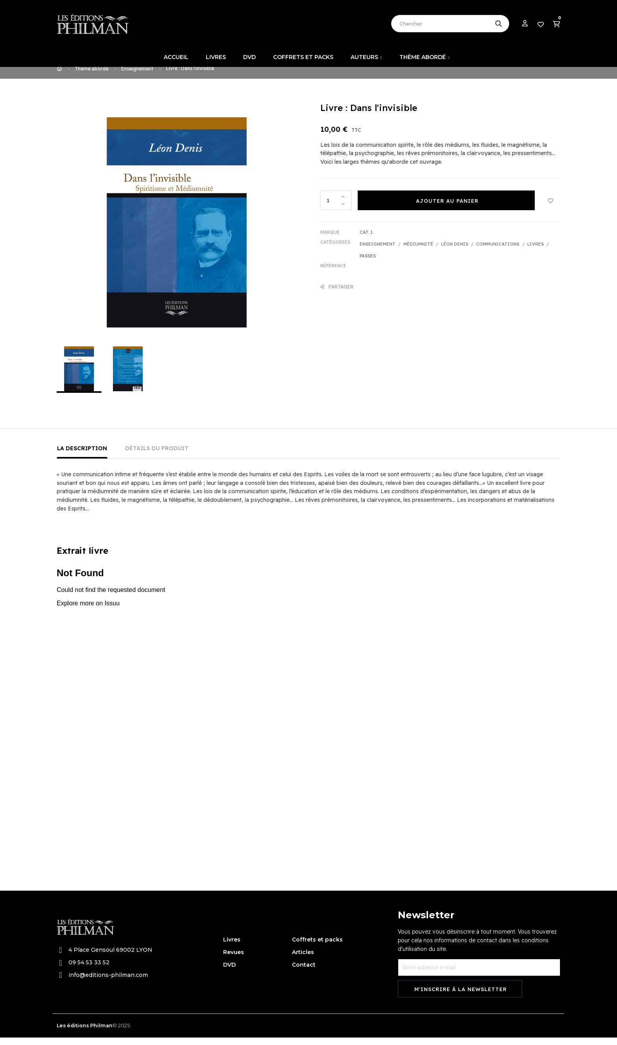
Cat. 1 (366, 239)
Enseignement (377, 251)
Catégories (335, 249)
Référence (333, 273)
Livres (535, 251)
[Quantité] (336, 208)
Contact (304, 972)
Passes (368, 263)
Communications (497, 251)
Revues (233, 960)
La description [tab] (82, 456)
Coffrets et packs (317, 947)
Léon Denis (454, 251)
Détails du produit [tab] (156, 456)
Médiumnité (418, 251)
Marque (330, 239)
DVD (229, 972)
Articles (303, 960)
